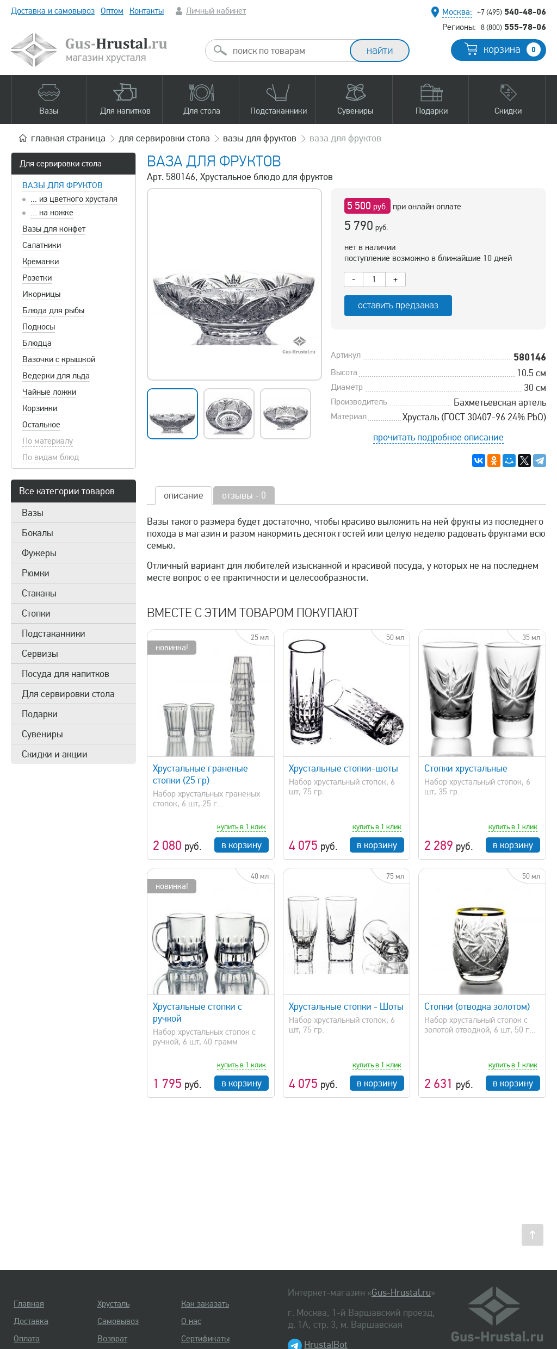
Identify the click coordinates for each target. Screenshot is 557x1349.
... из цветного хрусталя (73, 199)
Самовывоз (118, 1321)
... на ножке (51, 212)
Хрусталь (113, 1303)
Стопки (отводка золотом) (477, 1006)
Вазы (33, 513)
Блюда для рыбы (53, 310)
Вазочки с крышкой (58, 359)
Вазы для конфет (53, 228)
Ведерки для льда (56, 375)
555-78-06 (513, 26)
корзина (512, 49)
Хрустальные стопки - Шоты (346, 1006)
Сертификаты (205, 1338)
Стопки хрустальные (466, 768)
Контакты (146, 10)
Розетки (37, 277)
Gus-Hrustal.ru (401, 1292)
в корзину (241, 845)
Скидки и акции (55, 754)
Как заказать (205, 1303)
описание (183, 495)
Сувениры (42, 734)
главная (68, 138)
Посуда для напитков (65, 674)
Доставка (31, 1321)
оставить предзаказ (398, 305)
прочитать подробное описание (438, 437)
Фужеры (39, 553)
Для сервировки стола (61, 163)
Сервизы (40, 654)
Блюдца (37, 343)
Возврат (112, 1338)
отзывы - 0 (244, 495)
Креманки (40, 261)
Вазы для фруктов (62, 185)
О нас (191, 1321)
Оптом (112, 10)
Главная (29, 1303)
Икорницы (41, 294)
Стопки (36, 613)
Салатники (41, 245)
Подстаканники (53, 633)
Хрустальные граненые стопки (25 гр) (200, 774)
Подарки (40, 714)
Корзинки (39, 408)
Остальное (41, 424)
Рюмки (35, 573)
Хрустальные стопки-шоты (343, 768)
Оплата (27, 1338)
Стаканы (39, 593)
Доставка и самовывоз (53, 10)
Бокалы (37, 533)
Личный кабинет (216, 10)
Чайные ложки (49, 392)
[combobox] (287, 50)
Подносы (38, 326)
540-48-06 (511, 11)
